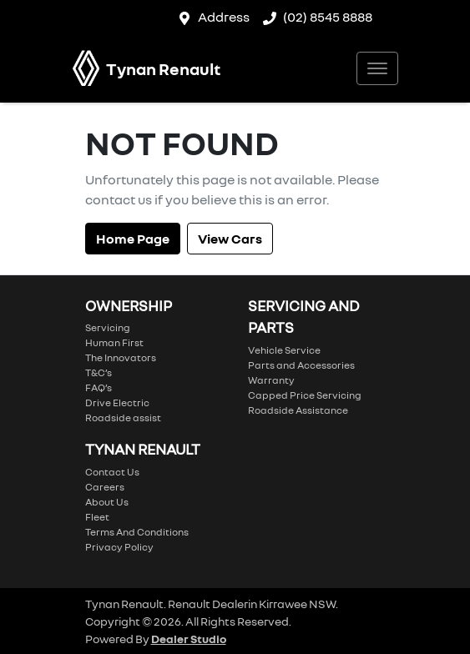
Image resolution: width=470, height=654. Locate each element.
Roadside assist (123, 417)
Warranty (271, 380)
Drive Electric (117, 402)
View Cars (230, 238)
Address (224, 16)
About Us (107, 502)
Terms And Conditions (137, 532)
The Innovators (120, 357)
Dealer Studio (188, 638)
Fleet (97, 517)
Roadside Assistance (298, 410)
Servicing (107, 327)
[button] (377, 68)
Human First (114, 342)
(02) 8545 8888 (327, 16)
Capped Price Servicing (304, 395)
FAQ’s (98, 387)
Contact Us (112, 471)
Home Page (132, 238)
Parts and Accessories (301, 365)
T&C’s (98, 372)
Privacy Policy (119, 547)
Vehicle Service (284, 350)
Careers (104, 486)
